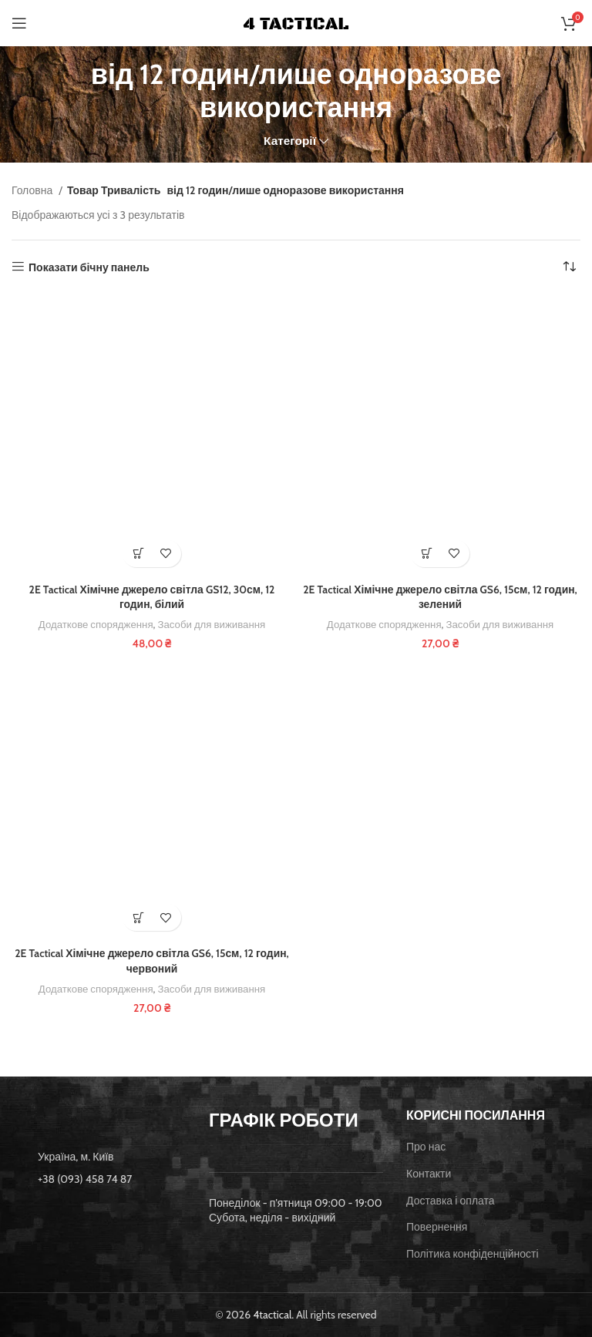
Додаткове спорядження (95, 624)
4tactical (272, 1315)
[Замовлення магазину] (568, 267)
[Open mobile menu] (19, 23)
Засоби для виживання (212, 624)
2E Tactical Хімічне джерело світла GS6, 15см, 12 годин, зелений (440, 597)
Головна (33, 190)
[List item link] (98, 1179)
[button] (138, 553)
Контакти (428, 1174)
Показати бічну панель (89, 267)
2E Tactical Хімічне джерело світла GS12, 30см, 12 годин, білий (152, 597)
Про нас (426, 1147)
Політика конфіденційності (472, 1254)
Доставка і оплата (450, 1201)
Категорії (290, 140)
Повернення (436, 1227)
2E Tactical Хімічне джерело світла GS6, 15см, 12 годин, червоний (152, 961)
